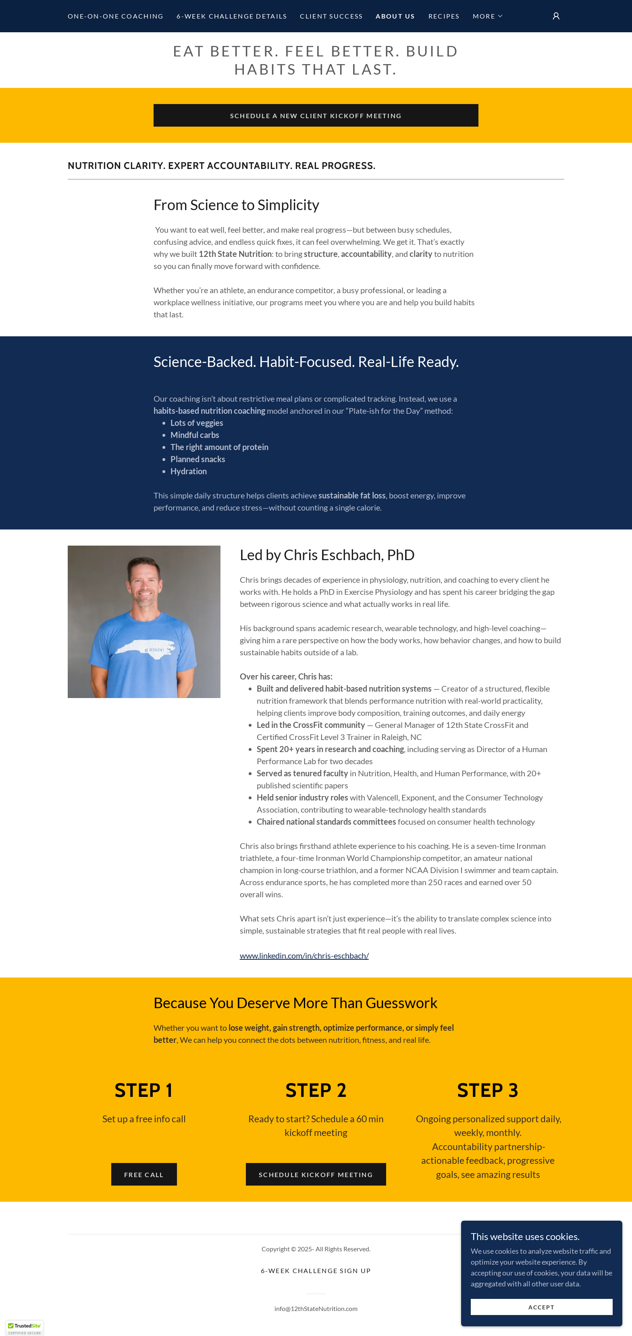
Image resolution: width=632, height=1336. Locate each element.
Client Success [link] (331, 16)
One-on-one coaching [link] (116, 16)
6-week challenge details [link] (232, 16)
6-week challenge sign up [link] (316, 1270)
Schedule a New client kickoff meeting (316, 115)
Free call (144, 1174)
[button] (488, 16)
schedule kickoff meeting (316, 1174)
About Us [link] (395, 16)
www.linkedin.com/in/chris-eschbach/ (304, 955)
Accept (541, 1307)
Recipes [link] (444, 16)
